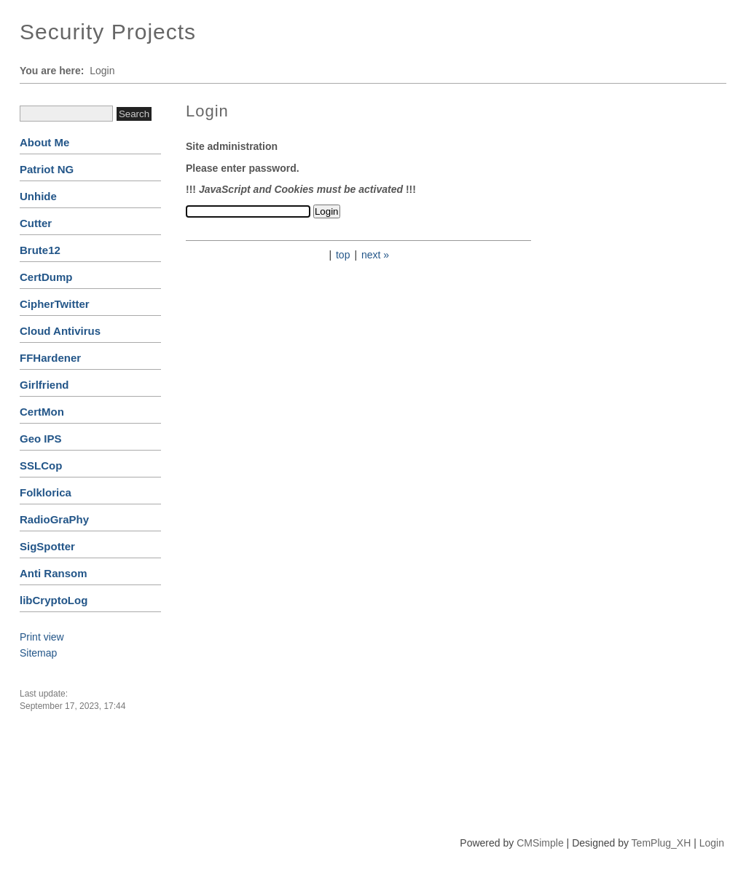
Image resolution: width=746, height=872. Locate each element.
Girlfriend (44, 384)
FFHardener (50, 358)
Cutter (36, 223)
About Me (44, 142)
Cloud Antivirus (60, 331)
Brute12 (40, 250)
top (343, 255)
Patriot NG (47, 169)
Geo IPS (41, 438)
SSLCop (41, 465)
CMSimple (540, 843)
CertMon (42, 411)
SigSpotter (47, 546)
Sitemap (38, 653)
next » (375, 255)
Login (711, 843)
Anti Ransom (53, 573)
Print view (42, 637)
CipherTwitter (55, 304)
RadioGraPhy (54, 519)
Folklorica (45, 492)
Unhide (38, 196)
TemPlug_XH (661, 843)
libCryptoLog (53, 600)
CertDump (46, 277)
